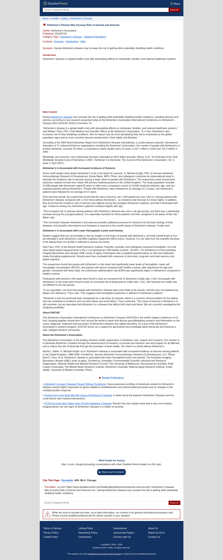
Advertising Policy (87, 532)
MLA (83, 480)
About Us (153, 528)
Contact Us (154, 537)
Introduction (72, 41)
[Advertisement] (111, 85)
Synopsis (58, 41)
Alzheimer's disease (61, 117)
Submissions (120, 528)
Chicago (91, 480)
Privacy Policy (51, 532)
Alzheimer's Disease (71, 37)
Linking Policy (85, 528)
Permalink (67, 480)
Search (174, 9)
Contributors (84, 537)
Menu (175, 4)
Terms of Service (53, 528)
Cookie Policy (51, 537)
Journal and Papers (123, 532)
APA (76, 480)
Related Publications (95, 37)
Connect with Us (122, 537)
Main (83, 41)
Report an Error (156, 532)
